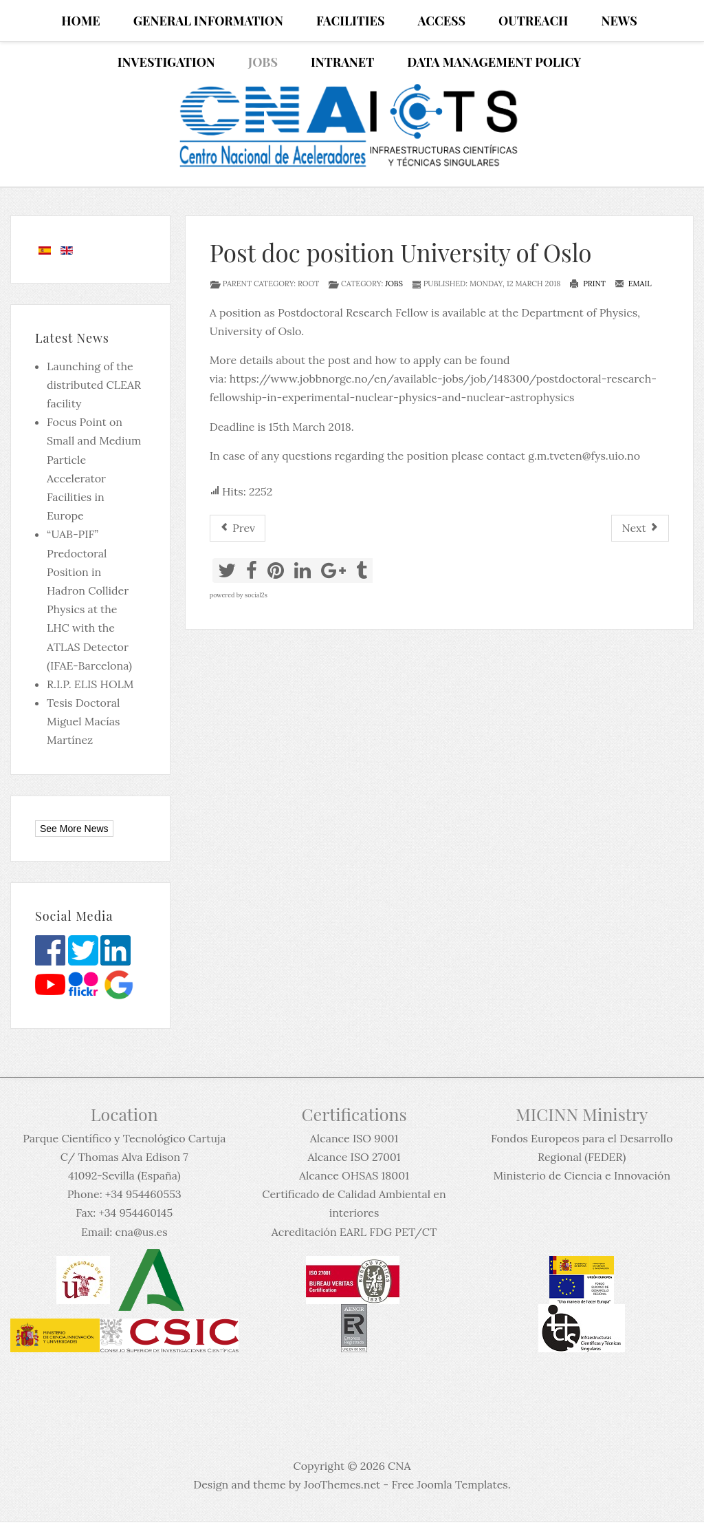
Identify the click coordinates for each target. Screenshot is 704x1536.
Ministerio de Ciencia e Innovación (581, 1175)
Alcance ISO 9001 (354, 1138)
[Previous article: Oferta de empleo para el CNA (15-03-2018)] (237, 528)
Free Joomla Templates (449, 1484)
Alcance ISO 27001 (353, 1157)
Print (587, 283)
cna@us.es (141, 1232)
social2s (256, 595)
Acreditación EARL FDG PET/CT (354, 1232)
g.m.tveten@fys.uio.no (584, 455)
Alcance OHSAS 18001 (354, 1175)
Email (633, 283)
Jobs (394, 283)
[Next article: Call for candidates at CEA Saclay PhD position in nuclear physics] (640, 528)
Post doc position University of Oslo (401, 252)
